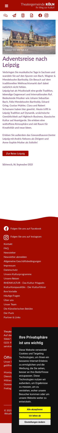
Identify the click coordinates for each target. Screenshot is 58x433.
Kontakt (8, 243)
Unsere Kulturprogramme (17, 274)
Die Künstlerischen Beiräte (18, 308)
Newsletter (10, 252)
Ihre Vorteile (10, 291)
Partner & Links (12, 317)
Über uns (9, 299)
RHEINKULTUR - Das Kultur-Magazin (24, 282)
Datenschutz (10, 269)
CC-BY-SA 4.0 (20, 49)
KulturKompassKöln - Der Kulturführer (25, 287)
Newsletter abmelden (15, 256)
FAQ (6, 248)
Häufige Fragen (12, 295)
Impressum (9, 265)
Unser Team (10, 304)
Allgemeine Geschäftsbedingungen (22, 261)
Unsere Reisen (11, 278)
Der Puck (9, 312)
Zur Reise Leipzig (15, 153)
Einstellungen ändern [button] (35, 422)
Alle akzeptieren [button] (35, 409)
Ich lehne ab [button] (35, 416)
